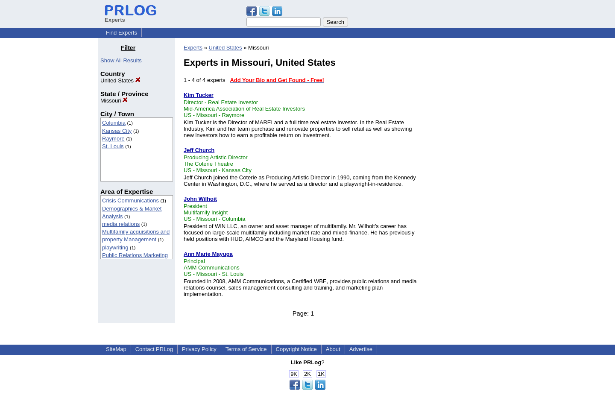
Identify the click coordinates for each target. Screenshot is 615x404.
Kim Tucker (199, 95)
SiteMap (116, 349)
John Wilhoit (200, 199)
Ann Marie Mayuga (208, 254)
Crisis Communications (130, 200)
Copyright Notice (296, 349)
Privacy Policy (199, 349)
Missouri (114, 100)
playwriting (115, 247)
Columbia (114, 123)
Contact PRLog (154, 349)
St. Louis (113, 146)
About (333, 349)
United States (120, 80)
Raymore (113, 138)
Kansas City (117, 131)
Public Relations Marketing (135, 255)
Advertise (360, 349)
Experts (193, 47)
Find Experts (121, 32)
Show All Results (121, 60)
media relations (121, 224)
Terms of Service (246, 349)
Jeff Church (199, 150)
